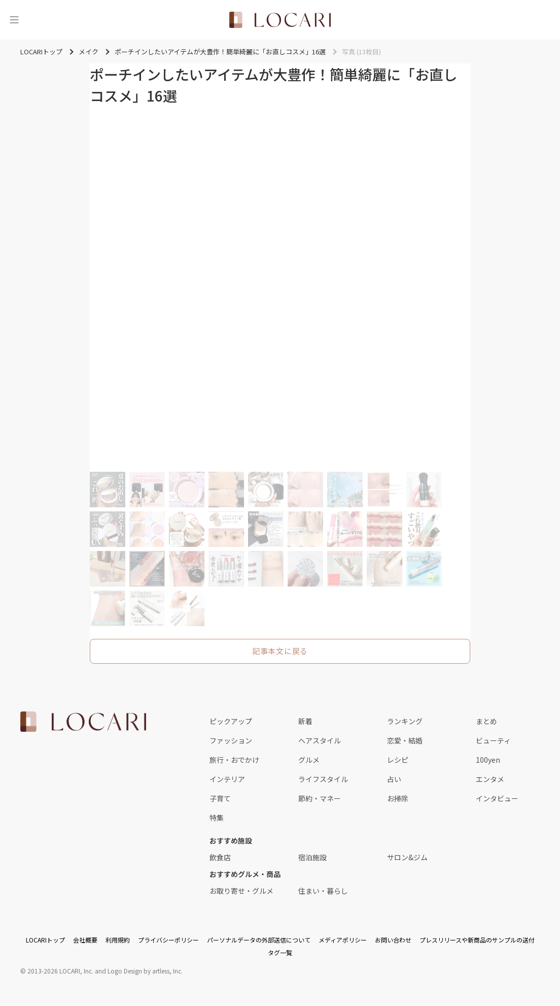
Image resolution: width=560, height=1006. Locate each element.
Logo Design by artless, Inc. (145, 970)
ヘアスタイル (319, 740)
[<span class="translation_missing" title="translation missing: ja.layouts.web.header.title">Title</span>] (280, 20)
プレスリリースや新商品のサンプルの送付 (477, 939)
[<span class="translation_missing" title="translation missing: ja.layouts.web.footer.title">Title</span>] (83, 721)
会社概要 (85, 939)
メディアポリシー (343, 939)
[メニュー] (14, 19)
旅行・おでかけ (234, 760)
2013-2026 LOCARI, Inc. (60, 970)
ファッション (230, 740)
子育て (220, 798)
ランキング (405, 721)
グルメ (309, 760)
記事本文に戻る (280, 650)
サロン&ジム (407, 857)
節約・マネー (319, 798)
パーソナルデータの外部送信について (258, 939)
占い (394, 779)
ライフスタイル (323, 779)
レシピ (397, 760)
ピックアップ (230, 721)
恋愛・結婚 (405, 740)
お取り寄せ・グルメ (241, 890)
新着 (305, 721)
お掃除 (397, 798)
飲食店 (220, 857)
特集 (216, 818)
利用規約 (118, 939)
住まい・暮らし (323, 890)
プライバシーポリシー (168, 939)
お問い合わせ (393, 939)
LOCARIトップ (45, 939)
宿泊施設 (312, 857)
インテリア (227, 779)
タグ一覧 (280, 952)
